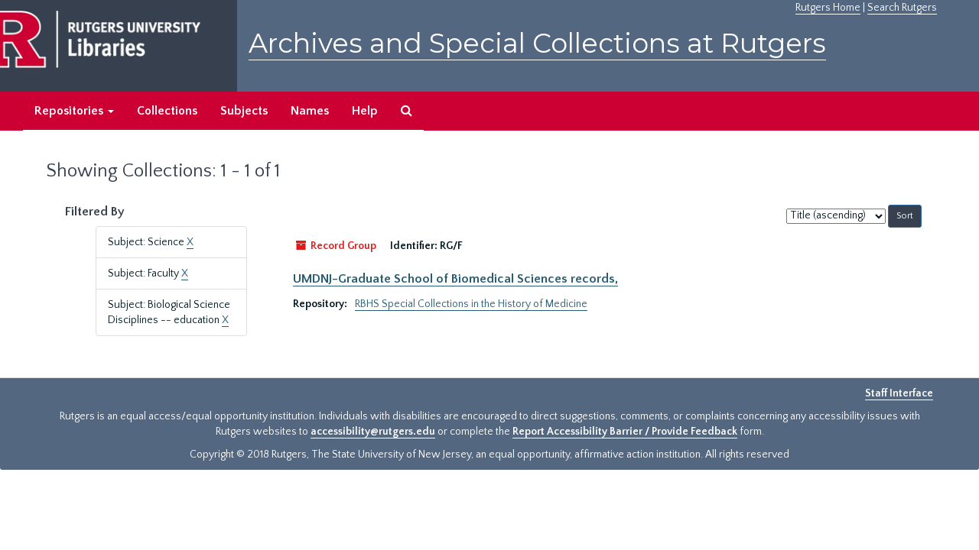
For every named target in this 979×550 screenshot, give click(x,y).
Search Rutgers (902, 8)
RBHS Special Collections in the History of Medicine (471, 304)
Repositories (74, 111)
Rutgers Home (827, 8)
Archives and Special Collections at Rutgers (537, 43)
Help (365, 111)
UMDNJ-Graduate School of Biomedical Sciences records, (455, 279)
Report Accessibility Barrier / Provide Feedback (624, 431)
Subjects (244, 111)
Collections (167, 111)
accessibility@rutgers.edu (373, 431)
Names (310, 111)
